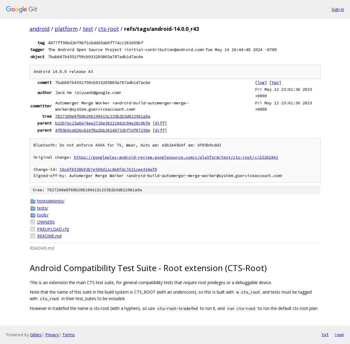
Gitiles (36, 334)
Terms (68, 334)
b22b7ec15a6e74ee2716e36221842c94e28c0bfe (102, 123)
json (339, 334)
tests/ (42, 208)
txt (325, 334)
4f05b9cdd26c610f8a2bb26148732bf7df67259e (102, 130)
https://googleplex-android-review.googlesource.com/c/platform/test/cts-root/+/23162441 (176, 157)
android (40, 28)
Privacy (52, 334)
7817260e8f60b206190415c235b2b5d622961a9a (102, 116)
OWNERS (46, 222)
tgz (275, 82)
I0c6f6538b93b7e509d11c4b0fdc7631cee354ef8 (108, 169)
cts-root (108, 28)
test (88, 28)
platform (66, 28)
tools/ (42, 215)
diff (159, 123)
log (261, 82)
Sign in (338, 9)
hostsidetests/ (50, 201)
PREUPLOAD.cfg (53, 229)
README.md (49, 236)
